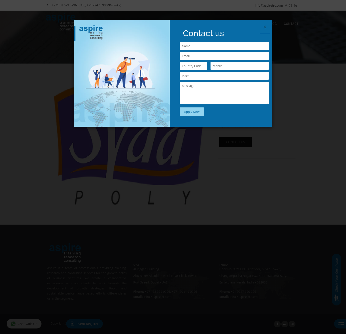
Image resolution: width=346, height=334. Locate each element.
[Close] (265, 27)
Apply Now (191, 112)
